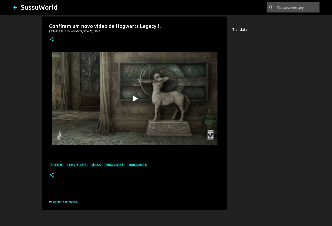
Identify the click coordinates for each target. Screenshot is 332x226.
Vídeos (96, 165)
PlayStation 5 (77, 165)
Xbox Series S (115, 165)
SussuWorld (39, 7)
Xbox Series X (138, 165)
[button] (51, 40)
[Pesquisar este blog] (297, 7)
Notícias (57, 165)
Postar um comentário (63, 202)
